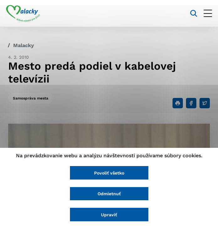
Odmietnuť (109, 193)
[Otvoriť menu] (205, 13)
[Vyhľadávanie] (191, 13)
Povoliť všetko (109, 172)
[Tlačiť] (178, 103)
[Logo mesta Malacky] (25, 13)
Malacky (23, 45)
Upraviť (109, 214)
